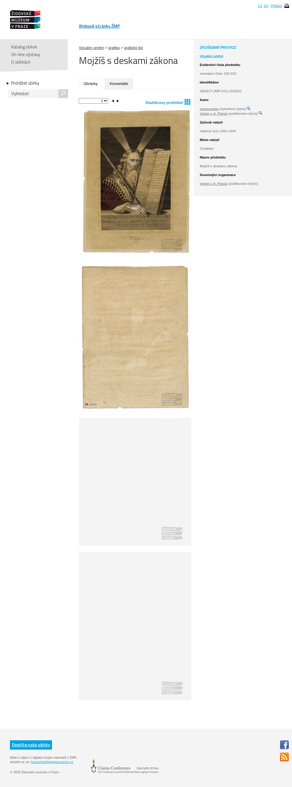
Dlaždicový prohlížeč (167, 102)
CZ (260, 6)
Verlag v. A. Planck (213, 113)
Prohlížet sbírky (25, 83)
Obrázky (91, 83)
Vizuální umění (91, 48)
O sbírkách (21, 62)
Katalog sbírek (24, 46)
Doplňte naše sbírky (31, 744)
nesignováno (209, 109)
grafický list (133, 48)
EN (266, 6)
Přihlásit (276, 6)
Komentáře (119, 83)
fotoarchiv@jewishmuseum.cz (52, 762)
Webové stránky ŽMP (99, 26)
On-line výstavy (25, 54)
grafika (114, 48)
